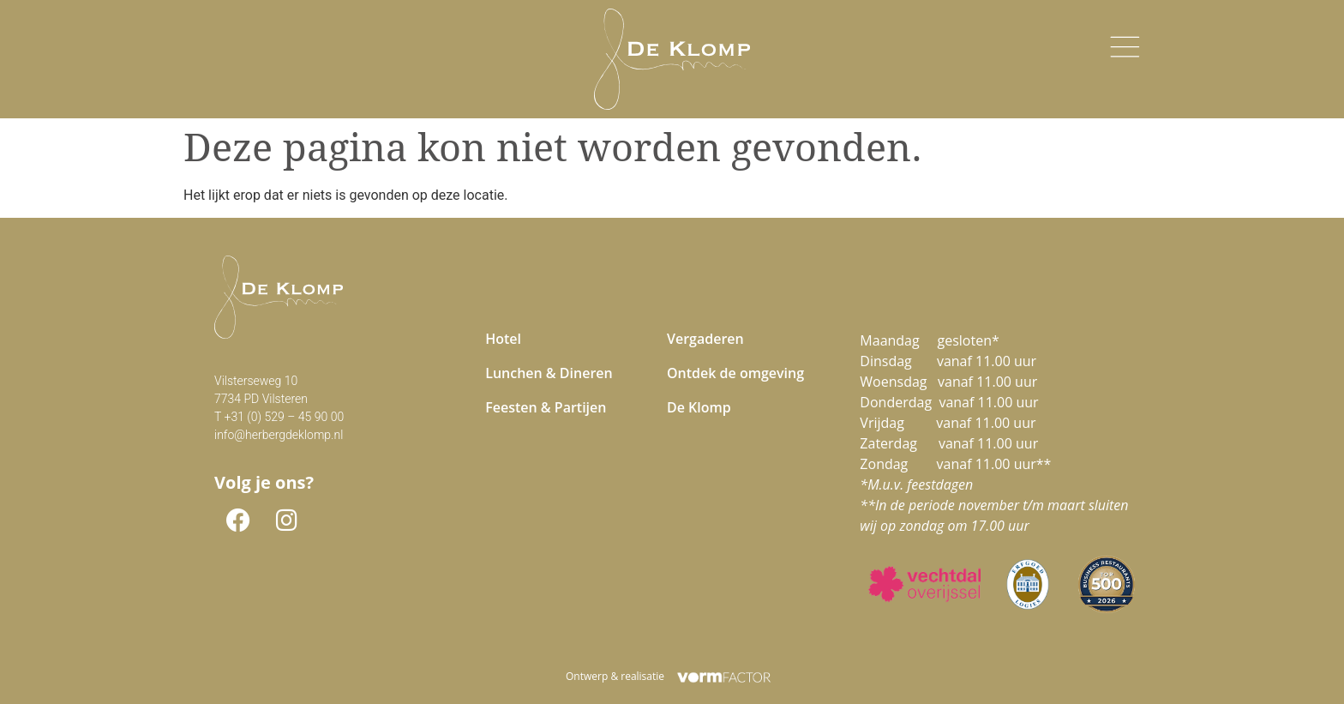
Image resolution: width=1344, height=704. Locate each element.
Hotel (503, 338)
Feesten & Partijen (545, 407)
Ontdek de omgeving (735, 373)
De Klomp (699, 407)
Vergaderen (705, 338)
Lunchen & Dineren (549, 373)
